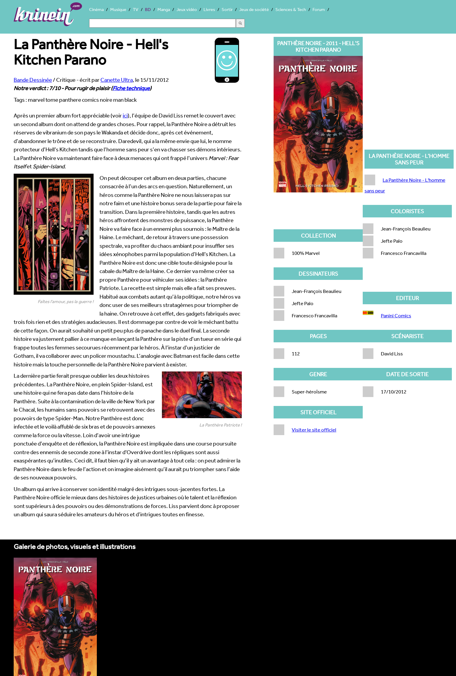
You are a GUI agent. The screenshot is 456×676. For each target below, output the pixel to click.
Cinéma (96, 9)
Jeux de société (254, 9)
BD (148, 9)
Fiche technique (131, 88)
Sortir (227, 9)
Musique (118, 9)
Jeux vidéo (186, 9)
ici (125, 115)
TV (135, 9)
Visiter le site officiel (314, 429)
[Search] (162, 23)
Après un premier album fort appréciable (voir (68, 115)
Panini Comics (396, 315)
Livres (209, 9)
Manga (163, 9)
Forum (319, 9)
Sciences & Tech (290, 9)
